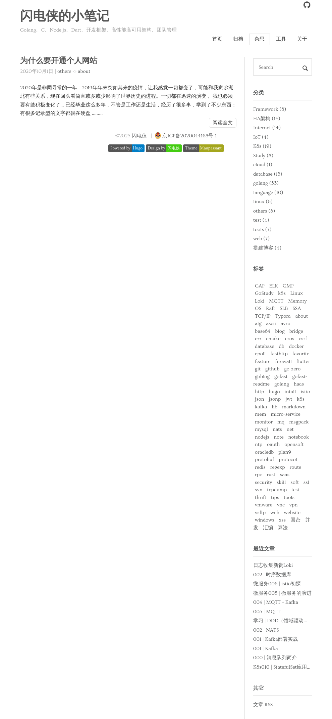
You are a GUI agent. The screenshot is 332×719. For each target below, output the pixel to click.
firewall (283, 361)
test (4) (261, 220)
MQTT (276, 301)
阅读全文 (223, 123)
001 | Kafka (265, 648)
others (64, 71)
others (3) (264, 211)
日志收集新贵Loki (273, 565)
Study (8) (263, 156)
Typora (283, 316)
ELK (273, 286)
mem (260, 414)
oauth (273, 444)
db (281, 346)
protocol (288, 459)
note (279, 437)
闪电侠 (139, 136)
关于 (302, 39)
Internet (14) (267, 128)
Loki (259, 301)
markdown (294, 407)
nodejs (262, 437)
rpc (258, 475)
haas (299, 384)
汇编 (268, 528)
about (84, 71)
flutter (303, 361)
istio (305, 392)
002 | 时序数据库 (272, 575)
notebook (298, 437)
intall (290, 392)
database (264, 346)
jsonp (275, 399)
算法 (283, 528)
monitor (264, 422)
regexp (277, 467)
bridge (296, 331)
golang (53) (266, 183)
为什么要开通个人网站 (58, 61)
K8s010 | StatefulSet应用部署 (285, 667)
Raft (270, 308)
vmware (263, 505)
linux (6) (263, 202)
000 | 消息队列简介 (275, 658)
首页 (217, 39)
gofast (281, 376)
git (258, 369)
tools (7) (262, 229)
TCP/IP (263, 316)
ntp (258, 444)
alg (258, 323)
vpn (293, 505)
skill (281, 482)
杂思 (260, 39)
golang (281, 384)
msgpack (299, 422)
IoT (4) (261, 137)
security (263, 482)
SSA (296, 308)
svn (259, 490)
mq (280, 422)
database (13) (267, 174)
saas (284, 475)
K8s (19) (262, 146)
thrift (260, 497)
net (290, 429)
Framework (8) (269, 109)
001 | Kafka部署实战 (275, 639)
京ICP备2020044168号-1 (189, 136)
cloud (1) (262, 165)
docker (296, 346)
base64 (262, 331)
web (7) (261, 238)
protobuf (264, 459)
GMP (288, 286)
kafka (261, 407)
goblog (262, 376)
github (272, 369)
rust (271, 475)
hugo (274, 392)
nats (277, 429)
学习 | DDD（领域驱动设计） (286, 621)
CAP (260, 286)
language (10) (268, 192)
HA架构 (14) (266, 119)
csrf (303, 339)
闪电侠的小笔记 (64, 16)
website (292, 512)
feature (262, 361)
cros (289, 339)
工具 (281, 39)
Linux (296, 293)
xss (282, 520)
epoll (260, 354)
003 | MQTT (267, 612)
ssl (306, 482)
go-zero (292, 369)
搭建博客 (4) (267, 248)
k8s (282, 293)
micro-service (285, 414)
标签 (258, 269)
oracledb (264, 452)
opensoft (293, 444)
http (259, 392)
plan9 (284, 452)
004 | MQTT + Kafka (275, 602)
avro (285, 323)
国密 (295, 520)
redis (260, 467)
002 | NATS (266, 630)
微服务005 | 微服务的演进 (282, 593)
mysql (261, 429)
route (295, 467)
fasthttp (279, 354)
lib (274, 407)
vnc (281, 505)
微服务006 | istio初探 (277, 584)
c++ (258, 339)
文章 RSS (263, 705)
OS (258, 308)
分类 (258, 93)
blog (279, 331)
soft (294, 482)
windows (264, 520)
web (274, 512)
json (259, 399)
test (295, 490)
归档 (238, 39)
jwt (288, 399)
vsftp (260, 512)
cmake (273, 339)
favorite (300, 354)
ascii (271, 323)
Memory (297, 301)
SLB (284, 308)
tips (275, 497)
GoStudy (264, 293)
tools (289, 497)
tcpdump (277, 490)
